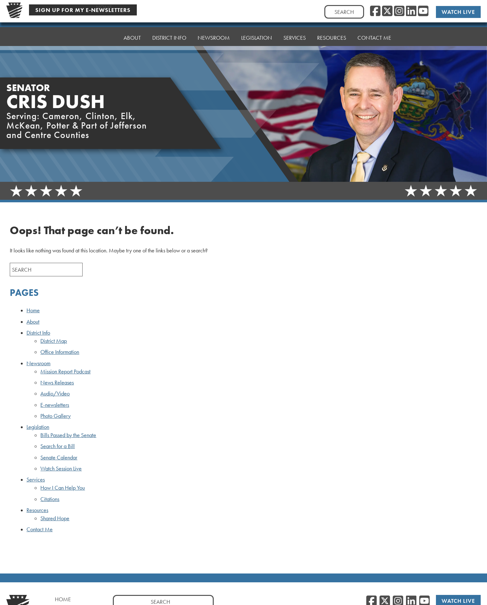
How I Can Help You (62, 487)
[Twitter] (387, 11)
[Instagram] (399, 11)
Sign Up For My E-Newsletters (82, 10)
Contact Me (374, 25)
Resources (331, 27)
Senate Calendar (58, 457)
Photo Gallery (55, 415)
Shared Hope (54, 518)
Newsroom (214, 32)
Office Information (59, 352)
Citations (49, 499)
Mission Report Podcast (65, 371)
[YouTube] (423, 11)
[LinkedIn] (411, 11)
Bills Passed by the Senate (68, 435)
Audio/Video (55, 393)
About (132, 35)
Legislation (256, 30)
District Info (169, 33)
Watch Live (458, 11)
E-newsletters (54, 404)
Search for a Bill (57, 446)
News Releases (57, 382)
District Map (53, 340)
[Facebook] (375, 11)
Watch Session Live (61, 468)
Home (104, 36)
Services (294, 28)
